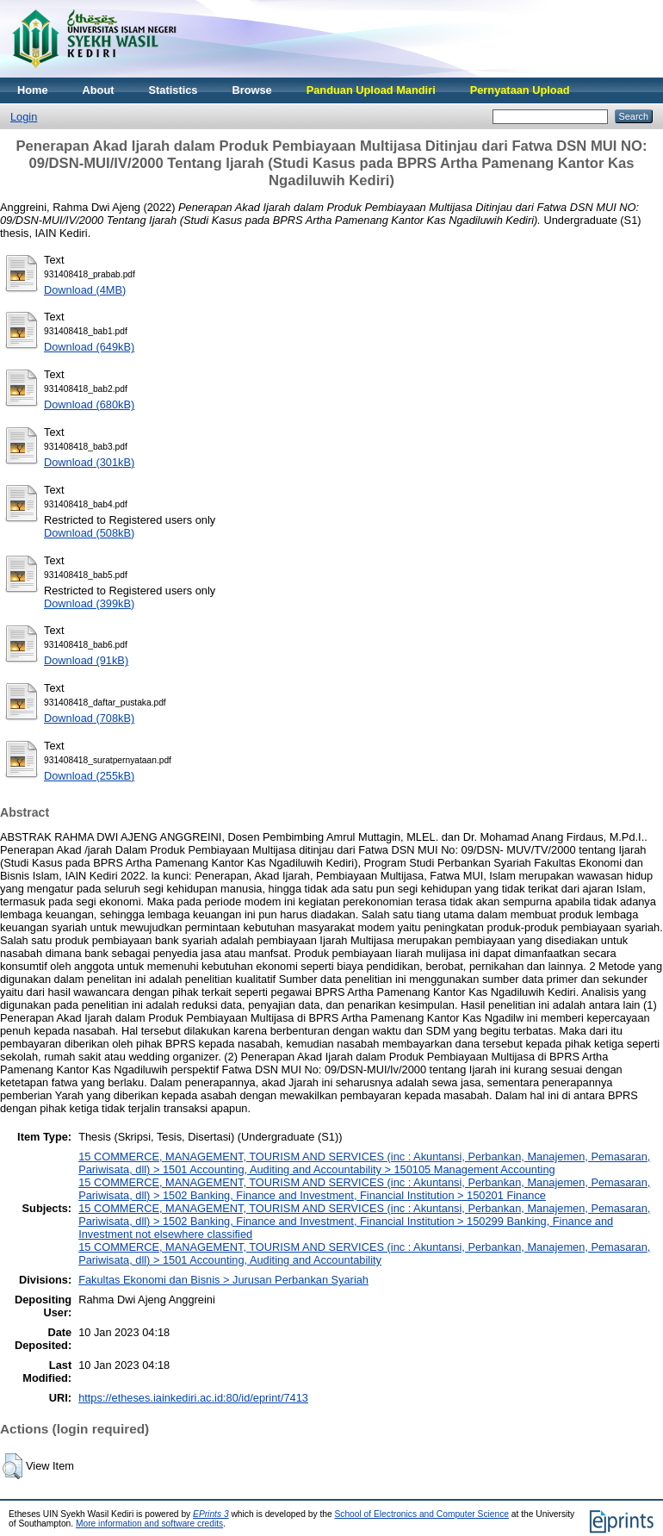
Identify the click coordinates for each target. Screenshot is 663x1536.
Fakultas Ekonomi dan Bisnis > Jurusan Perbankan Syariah (223, 1279)
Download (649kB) (89, 346)
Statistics (173, 90)
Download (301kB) (89, 462)
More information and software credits (149, 1523)
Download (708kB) (89, 718)
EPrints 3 (211, 1514)
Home (32, 90)
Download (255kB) (89, 775)
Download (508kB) (89, 532)
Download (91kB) (86, 660)
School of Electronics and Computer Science (421, 1514)
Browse (251, 90)
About (99, 90)
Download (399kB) (89, 603)
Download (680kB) (89, 404)
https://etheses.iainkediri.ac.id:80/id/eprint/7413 (193, 1397)
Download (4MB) (85, 289)
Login (23, 116)
